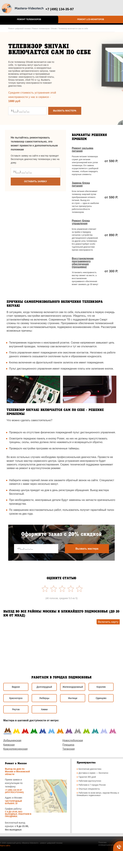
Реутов (16, 709)
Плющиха (68, 744)
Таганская (68, 748)
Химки (44, 709)
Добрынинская (12, 740)
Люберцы (44, 698)
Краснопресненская (15, 748)
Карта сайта (5, 846)
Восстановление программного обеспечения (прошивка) (83, 262)
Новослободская (72, 740)
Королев (101, 687)
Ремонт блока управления (81, 222)
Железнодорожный (72, 687)
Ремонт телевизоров (29, 19)
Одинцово (101, 698)
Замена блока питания (81, 184)
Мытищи (72, 698)
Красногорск (15, 698)
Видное (16, 687)
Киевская (9, 744)
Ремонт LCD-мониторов (90, 19)
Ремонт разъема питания (82, 149)
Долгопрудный (44, 687)
